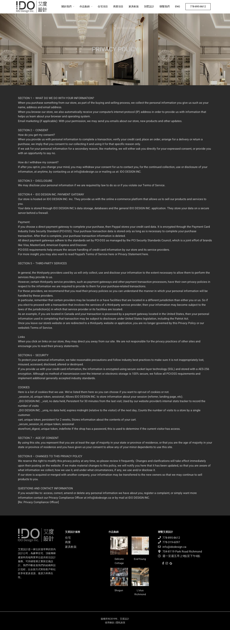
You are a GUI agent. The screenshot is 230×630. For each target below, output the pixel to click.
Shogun (119, 590)
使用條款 (109, 622)
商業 (68, 542)
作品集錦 (85, 6)
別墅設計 (149, 6)
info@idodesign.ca (86, 172)
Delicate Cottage (119, 561)
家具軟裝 (134, 6)
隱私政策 (120, 622)
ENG (177, 6)
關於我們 (66, 6)
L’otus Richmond (140, 592)
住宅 (68, 538)
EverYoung (140, 559)
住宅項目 (103, 6)
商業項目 (118, 6)
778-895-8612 (198, 6)
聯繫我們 (165, 6)
